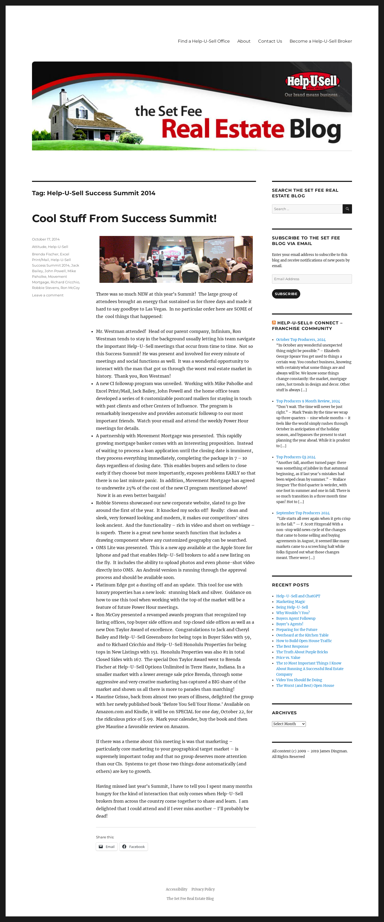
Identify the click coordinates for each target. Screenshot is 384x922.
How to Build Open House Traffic (304, 641)
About (244, 41)
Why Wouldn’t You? (293, 613)
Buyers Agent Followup (295, 618)
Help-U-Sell (58, 246)
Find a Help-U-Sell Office (204, 41)
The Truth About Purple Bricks (302, 652)
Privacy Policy (203, 889)
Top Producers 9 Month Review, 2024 (308, 401)
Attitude (39, 246)
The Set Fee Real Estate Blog (190, 898)
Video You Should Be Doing (299, 680)
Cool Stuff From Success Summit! (124, 218)
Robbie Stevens (45, 287)
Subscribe (286, 294)
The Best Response (292, 646)
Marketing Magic (290, 601)
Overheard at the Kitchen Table (302, 635)
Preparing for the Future (296, 629)
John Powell (55, 271)
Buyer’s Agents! (289, 624)
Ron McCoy (70, 287)
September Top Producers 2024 (303, 513)
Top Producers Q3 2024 (295, 457)
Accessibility (176, 889)
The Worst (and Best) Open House (305, 685)
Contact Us (270, 41)
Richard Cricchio (65, 282)
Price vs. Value (288, 657)
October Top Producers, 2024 (301, 339)
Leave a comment (47, 295)
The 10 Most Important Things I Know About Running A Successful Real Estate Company (309, 669)
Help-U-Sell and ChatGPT (298, 596)
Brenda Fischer (45, 254)
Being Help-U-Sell (292, 607)
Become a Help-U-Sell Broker (321, 41)
